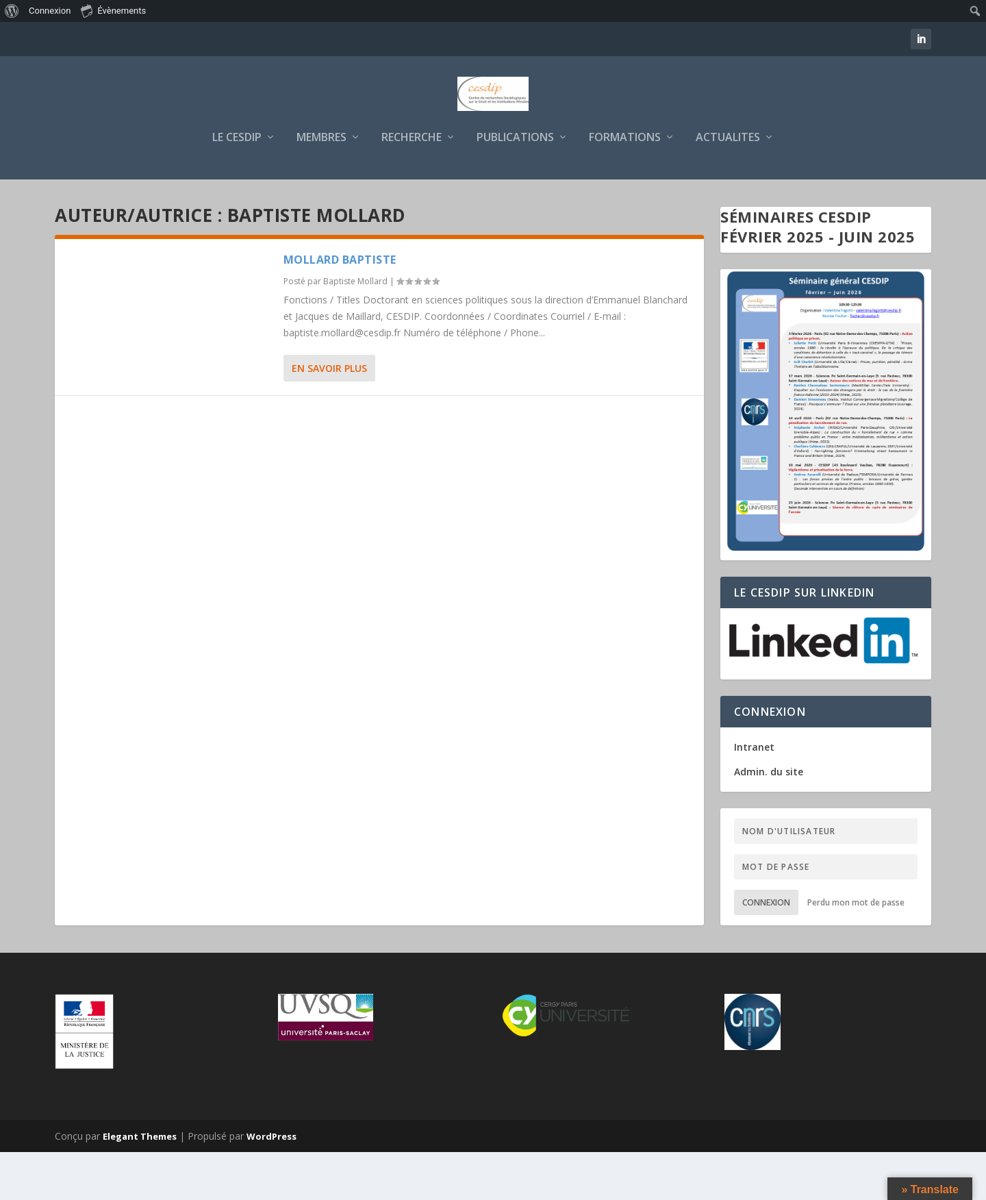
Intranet (754, 794)
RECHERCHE (411, 185)
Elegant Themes (140, 1184)
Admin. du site (768, 819)
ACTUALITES (728, 185)
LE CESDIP (237, 185)
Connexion (766, 950)
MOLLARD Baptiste (339, 307)
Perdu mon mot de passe (856, 950)
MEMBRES (321, 185)
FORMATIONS (625, 185)
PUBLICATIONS (515, 185)
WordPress (271, 1184)
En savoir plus (329, 416)
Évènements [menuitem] (113, 10)
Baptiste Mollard (355, 329)
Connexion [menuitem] (50, 10)
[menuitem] (12, 11)
